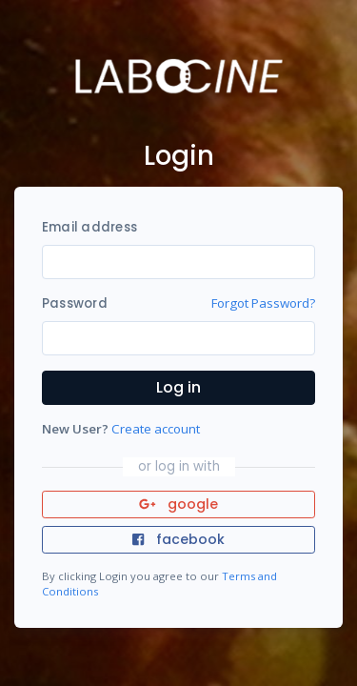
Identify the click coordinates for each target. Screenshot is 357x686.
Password (75, 303)
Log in (178, 387)
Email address (89, 227)
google (178, 504)
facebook (178, 539)
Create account (155, 428)
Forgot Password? (263, 303)
